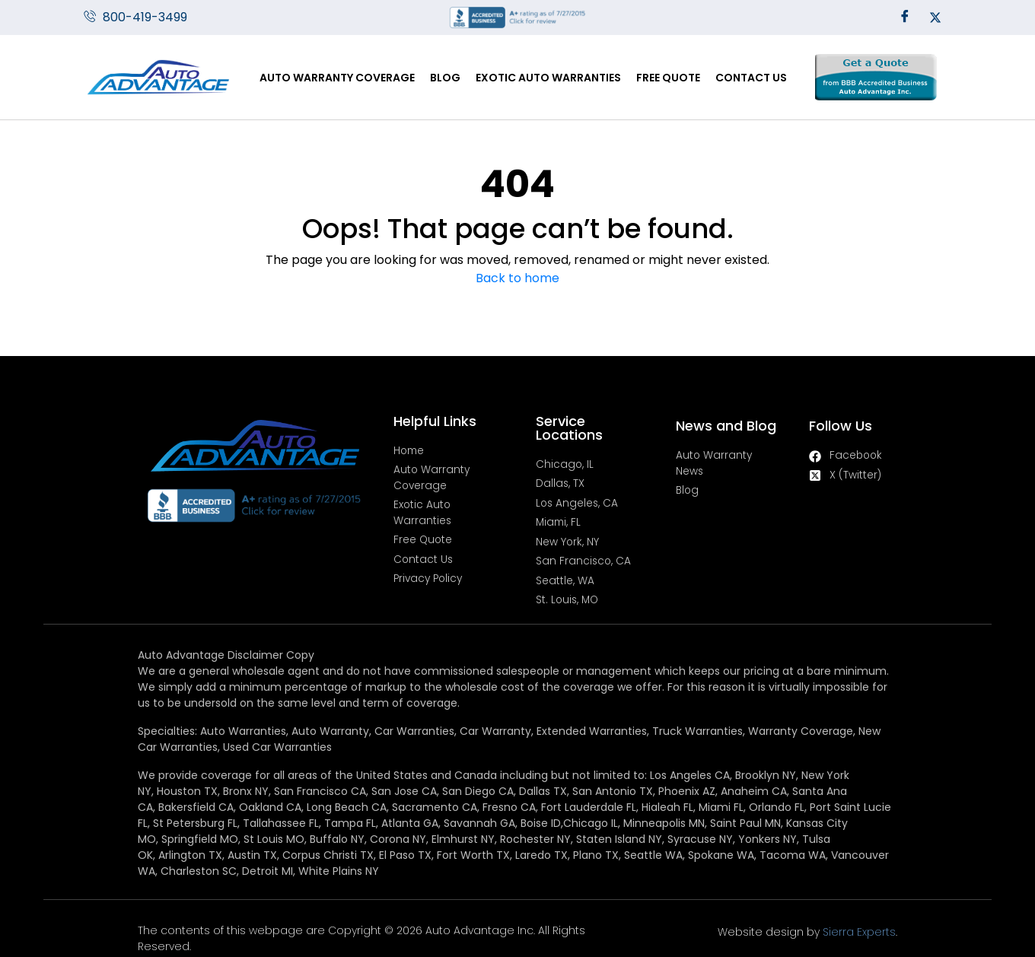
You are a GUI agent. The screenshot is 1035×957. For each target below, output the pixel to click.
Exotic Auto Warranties (548, 77)
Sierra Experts (905, 906)
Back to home (517, 278)
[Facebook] (904, 17)
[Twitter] (935, 17)
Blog (445, 77)
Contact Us (751, 77)
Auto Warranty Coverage (337, 77)
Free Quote (668, 77)
